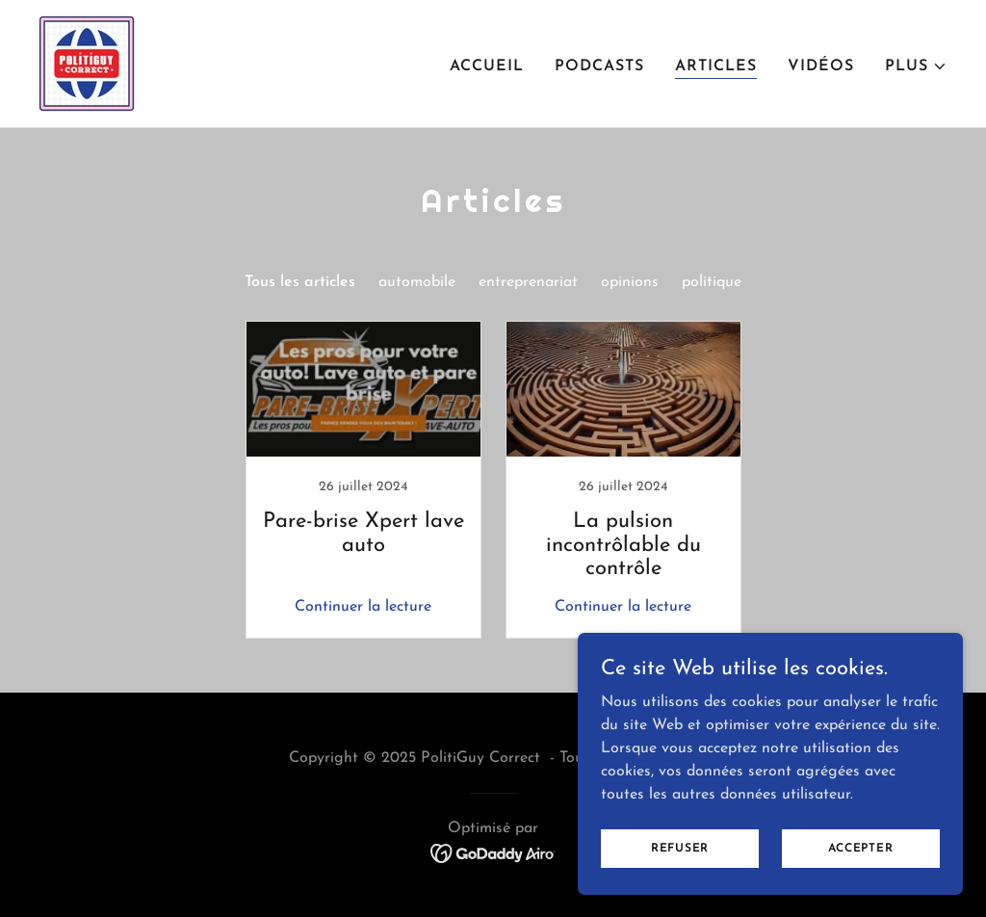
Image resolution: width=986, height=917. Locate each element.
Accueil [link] (487, 66)
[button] (916, 66)
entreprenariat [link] (528, 282)
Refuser (680, 847)
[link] (87, 62)
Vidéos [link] (821, 66)
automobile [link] (416, 282)
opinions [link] (630, 282)
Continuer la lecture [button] (363, 607)
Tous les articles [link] (300, 282)
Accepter (860, 847)
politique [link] (711, 282)
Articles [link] (716, 66)
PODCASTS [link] (599, 66)
